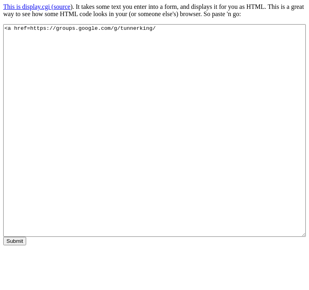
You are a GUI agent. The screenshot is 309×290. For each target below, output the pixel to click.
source (62, 6)
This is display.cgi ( (28, 6)
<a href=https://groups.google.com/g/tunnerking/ (154, 130)
